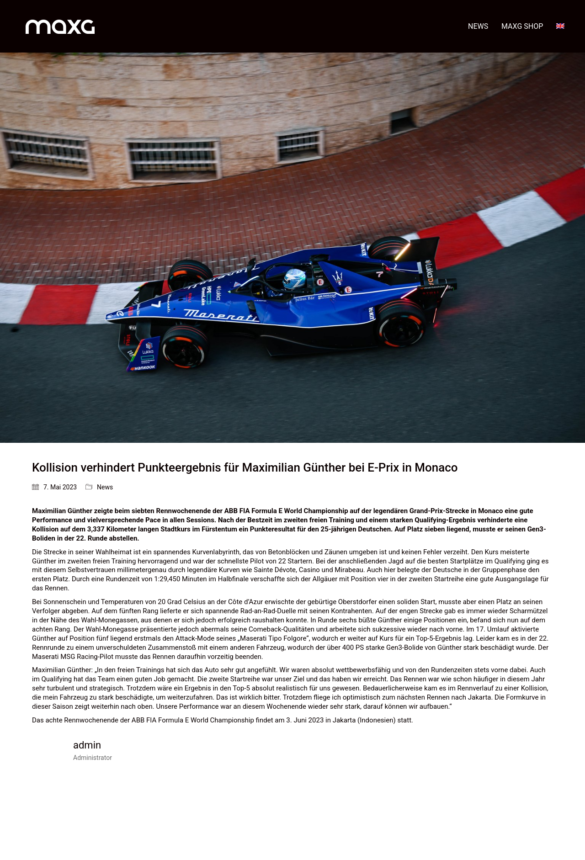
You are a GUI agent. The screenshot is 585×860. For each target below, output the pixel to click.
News (105, 487)
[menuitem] (560, 26)
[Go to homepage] (60, 26)
